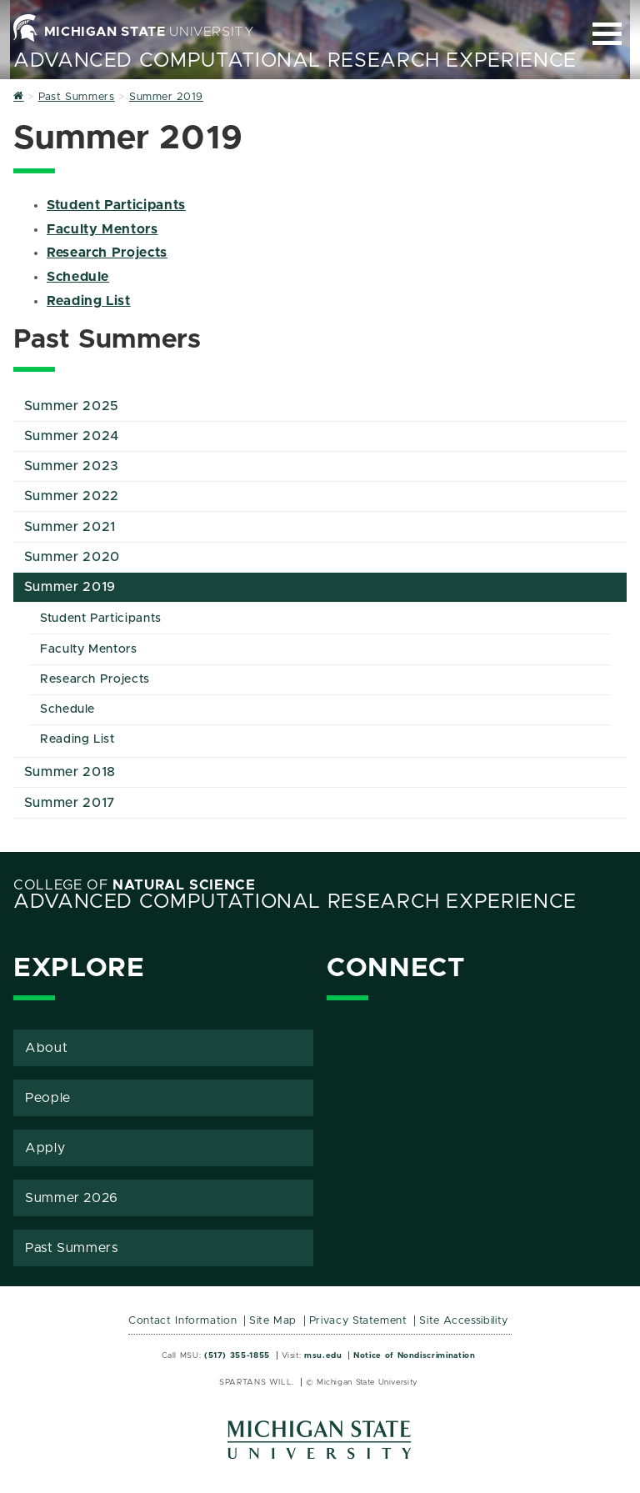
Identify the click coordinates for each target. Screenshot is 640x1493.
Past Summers (71, 1248)
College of (134, 885)
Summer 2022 (71, 496)
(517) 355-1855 (237, 1355)
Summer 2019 (70, 587)
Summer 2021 (70, 527)
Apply (45, 1148)
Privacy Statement (358, 1320)
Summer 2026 (71, 1198)
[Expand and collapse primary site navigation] (607, 34)
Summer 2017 (69, 802)
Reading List (89, 301)
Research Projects (107, 252)
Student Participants (116, 205)
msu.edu (323, 1355)
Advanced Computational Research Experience (295, 61)
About (46, 1048)
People (48, 1098)
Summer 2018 (70, 772)
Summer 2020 (72, 557)
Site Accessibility (463, 1320)
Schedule (78, 276)
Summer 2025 (71, 406)
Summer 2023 (71, 466)
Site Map (273, 1320)
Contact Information (182, 1320)
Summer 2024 (71, 436)
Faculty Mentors (102, 229)
